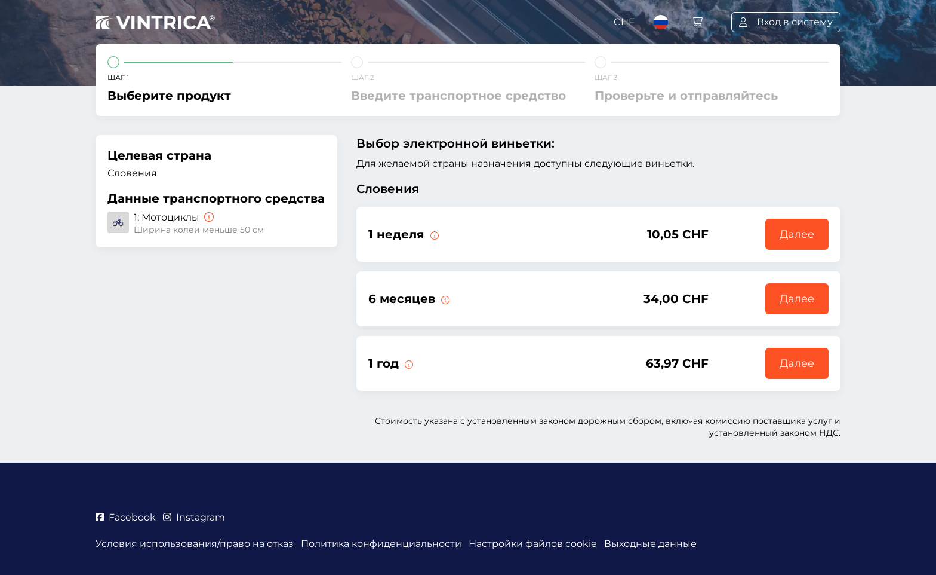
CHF (624, 21)
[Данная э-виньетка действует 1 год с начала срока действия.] (407, 363)
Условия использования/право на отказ (195, 543)
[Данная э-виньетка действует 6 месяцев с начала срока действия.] (444, 298)
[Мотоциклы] (208, 217)
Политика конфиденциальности (381, 543)
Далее (797, 234)
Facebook (126, 517)
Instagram (194, 517)
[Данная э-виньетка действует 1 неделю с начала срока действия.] (433, 234)
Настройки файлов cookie (533, 543)
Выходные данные (650, 543)
